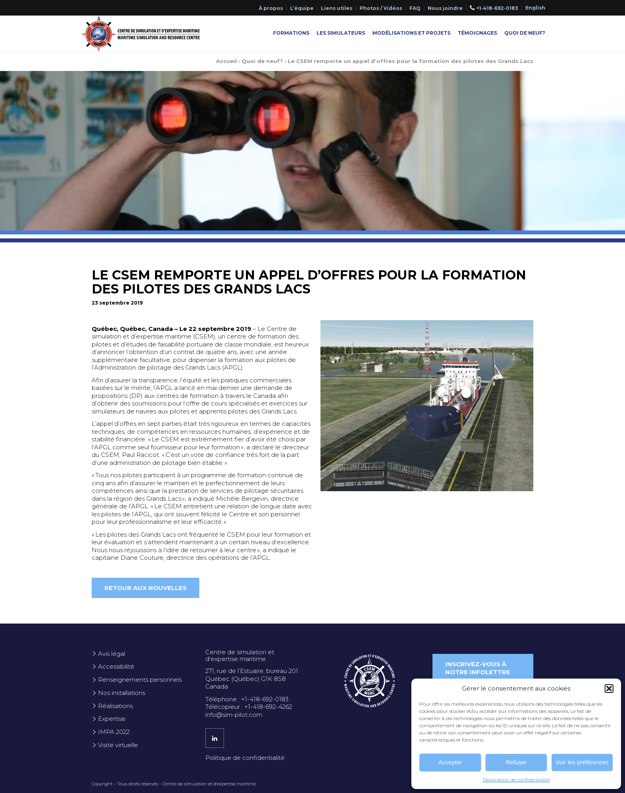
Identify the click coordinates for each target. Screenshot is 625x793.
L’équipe (302, 8)
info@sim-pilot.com (233, 714)
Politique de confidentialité (245, 758)
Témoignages (477, 33)
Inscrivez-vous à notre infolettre (477, 668)
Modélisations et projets (411, 33)
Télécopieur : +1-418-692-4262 (248, 706)
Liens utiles (336, 8)
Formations (291, 33)
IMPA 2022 (114, 732)
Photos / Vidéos (381, 8)
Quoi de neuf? (524, 33)
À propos (271, 8)
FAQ (415, 8)
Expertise (112, 718)
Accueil (226, 61)
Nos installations (121, 693)
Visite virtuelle (118, 745)
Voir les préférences (582, 762)
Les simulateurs (340, 33)
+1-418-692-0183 (497, 8)
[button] (609, 689)
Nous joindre (445, 8)
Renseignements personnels (140, 679)
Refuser (516, 762)
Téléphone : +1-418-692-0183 (247, 699)
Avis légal (111, 653)
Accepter (450, 762)
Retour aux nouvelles (145, 588)
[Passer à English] (535, 8)
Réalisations (115, 706)
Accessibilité (116, 666)
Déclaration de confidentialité (516, 780)
